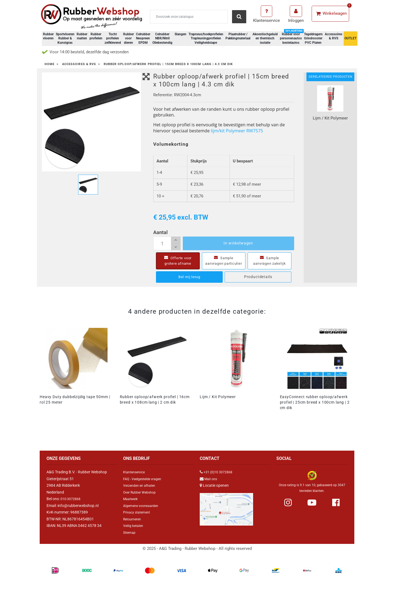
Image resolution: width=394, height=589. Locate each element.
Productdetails (258, 282)
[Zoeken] (189, 17)
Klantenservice (135, 477)
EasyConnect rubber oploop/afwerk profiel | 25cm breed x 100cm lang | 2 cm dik (315, 407)
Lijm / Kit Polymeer (218, 402)
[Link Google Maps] (226, 512)
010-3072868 (71, 504)
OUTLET (350, 38)
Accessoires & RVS (333, 36)
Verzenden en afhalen (141, 491)
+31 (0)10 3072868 (220, 477)
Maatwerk (131, 504)
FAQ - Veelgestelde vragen (145, 484)
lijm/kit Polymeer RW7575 (237, 131)
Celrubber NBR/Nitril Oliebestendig (162, 38)
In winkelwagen (238, 243)
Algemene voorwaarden (143, 511)
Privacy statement (138, 517)
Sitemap (130, 538)
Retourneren (133, 524)
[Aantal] (167, 243)
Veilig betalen (134, 531)
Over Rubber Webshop (142, 497)
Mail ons (211, 484)
